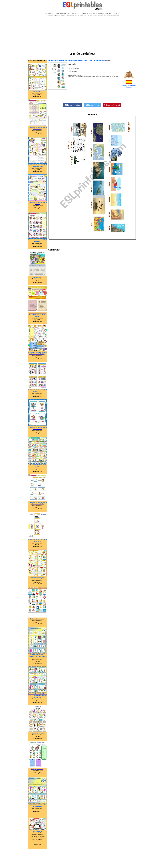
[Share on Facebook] (72, 105)
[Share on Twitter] (92, 105)
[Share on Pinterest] (112, 105)
